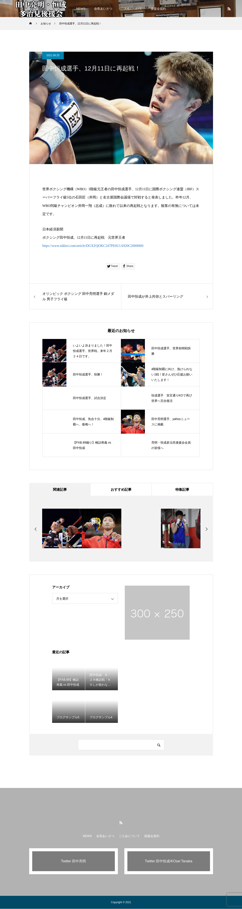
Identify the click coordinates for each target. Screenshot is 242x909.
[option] (62, 528)
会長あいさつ (103, 8)
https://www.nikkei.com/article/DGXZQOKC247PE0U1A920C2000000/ (93, 246)
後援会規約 (158, 8)
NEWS (80, 8)
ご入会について (131, 8)
